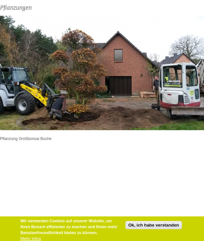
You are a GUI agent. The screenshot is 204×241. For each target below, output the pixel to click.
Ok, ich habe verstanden (153, 225)
